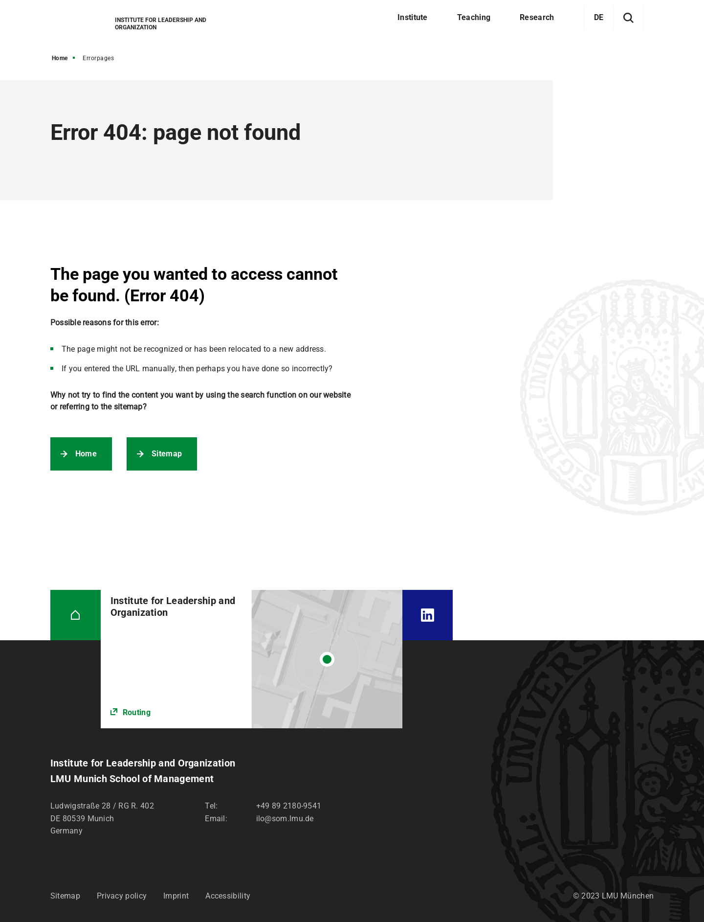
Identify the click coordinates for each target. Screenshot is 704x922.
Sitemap (167, 453)
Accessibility (227, 895)
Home (60, 58)
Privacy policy (122, 895)
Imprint (176, 895)
